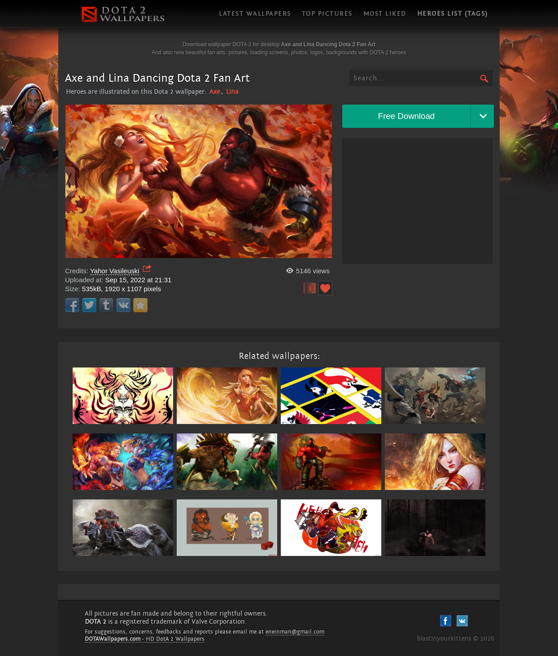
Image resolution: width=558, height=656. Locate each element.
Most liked (384, 13)
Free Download (406, 116)
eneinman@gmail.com (295, 632)
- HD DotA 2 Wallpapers (145, 639)
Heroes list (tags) (452, 13)
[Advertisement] (417, 201)
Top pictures (327, 13)
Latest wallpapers (255, 13)
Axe (214, 92)
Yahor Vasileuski (115, 271)
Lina (232, 92)
